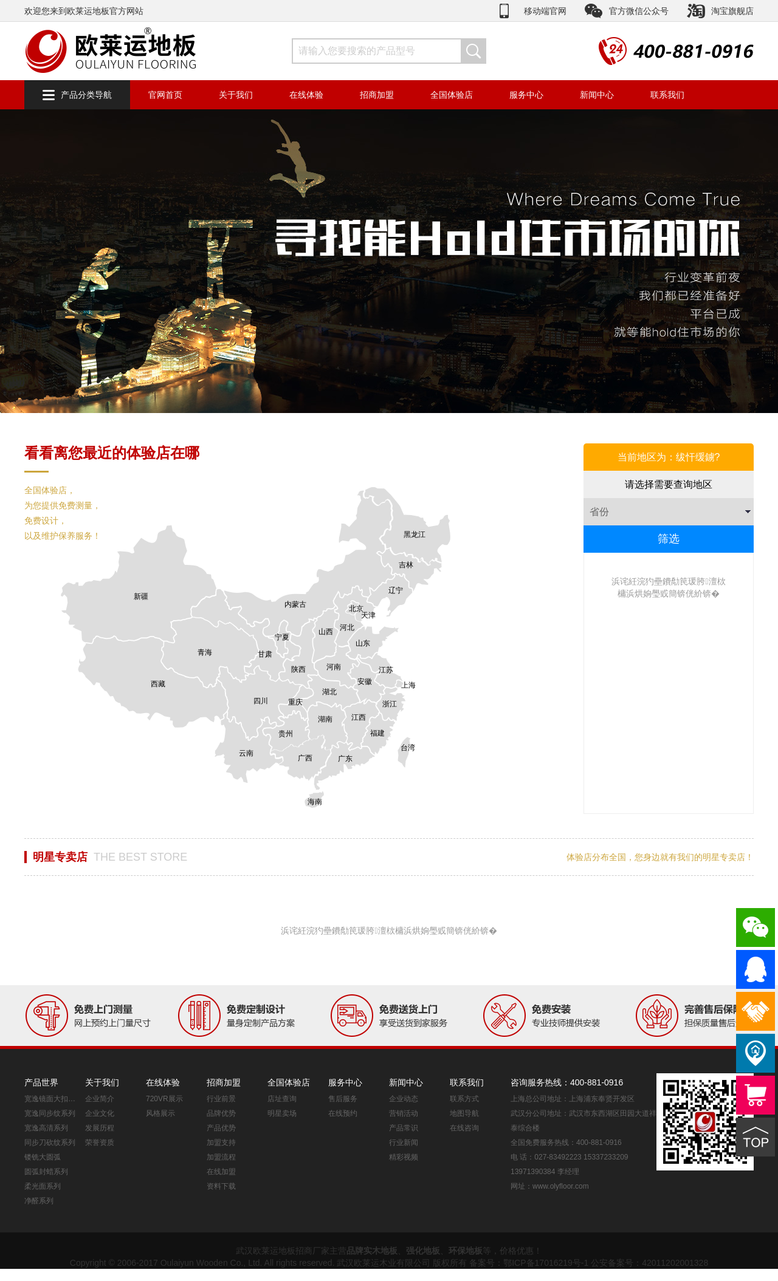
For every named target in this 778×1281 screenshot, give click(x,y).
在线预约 (342, 1113)
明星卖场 (282, 1113)
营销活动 (403, 1113)
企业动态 (403, 1099)
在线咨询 (464, 1128)
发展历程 (99, 1128)
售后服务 (342, 1099)
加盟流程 (221, 1157)
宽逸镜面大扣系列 (51, 1099)
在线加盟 (221, 1171)
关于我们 (236, 95)
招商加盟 (377, 95)
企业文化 (99, 1113)
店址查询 (282, 1099)
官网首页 (165, 95)
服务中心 (526, 95)
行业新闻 (403, 1142)
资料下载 (221, 1186)
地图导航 (464, 1113)
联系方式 (464, 1099)
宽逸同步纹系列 (49, 1113)
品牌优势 (221, 1113)
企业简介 (99, 1099)
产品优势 (221, 1128)
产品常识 (403, 1128)
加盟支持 (221, 1142)
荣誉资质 (99, 1142)
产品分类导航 (86, 95)
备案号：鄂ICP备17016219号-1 (528, 1263)
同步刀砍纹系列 (49, 1142)
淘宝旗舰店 (732, 11)
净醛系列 (38, 1201)
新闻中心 (597, 95)
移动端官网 (545, 11)
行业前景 (221, 1099)
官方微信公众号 (639, 11)
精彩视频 (403, 1157)
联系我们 (667, 95)
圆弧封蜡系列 (46, 1171)
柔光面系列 (42, 1186)
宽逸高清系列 (46, 1128)
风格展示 (160, 1113)
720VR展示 (164, 1099)
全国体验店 (451, 95)
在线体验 (306, 95)
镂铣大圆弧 (42, 1157)
